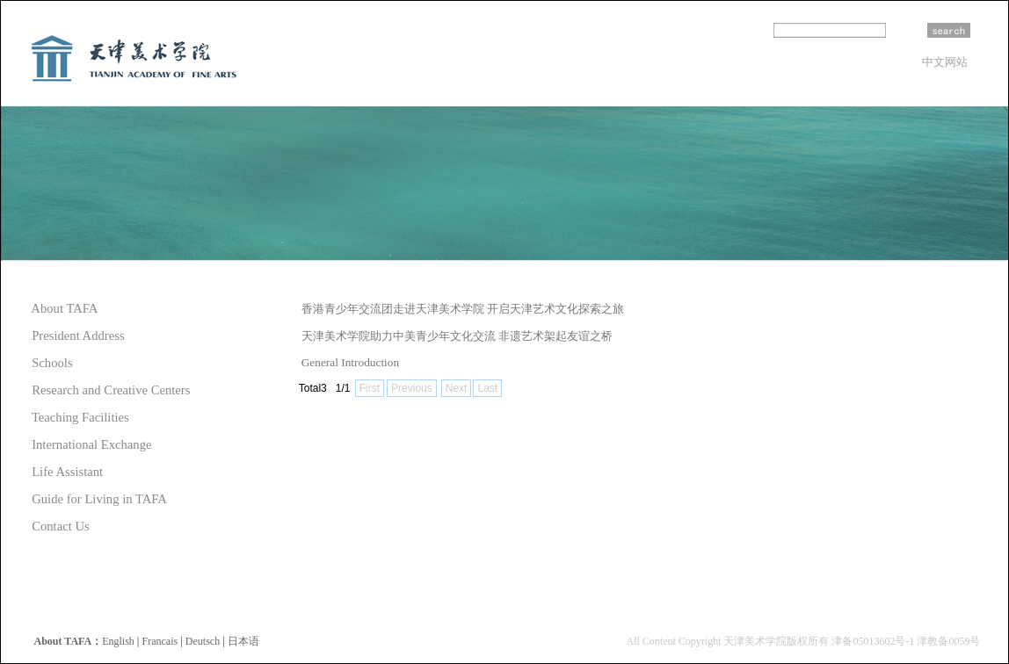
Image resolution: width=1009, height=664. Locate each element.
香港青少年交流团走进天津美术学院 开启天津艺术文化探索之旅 (462, 308)
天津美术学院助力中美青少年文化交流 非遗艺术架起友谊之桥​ (457, 336)
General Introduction (350, 362)
